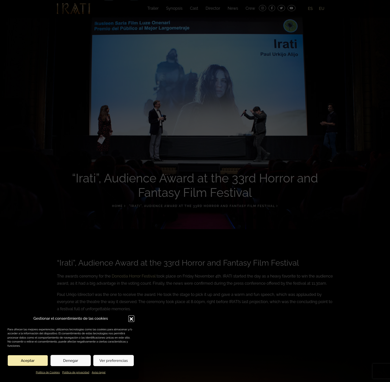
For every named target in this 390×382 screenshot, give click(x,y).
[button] (131, 318)
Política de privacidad (75, 372)
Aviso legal (98, 372)
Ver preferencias (113, 360)
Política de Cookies (48, 372)
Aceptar (28, 360)
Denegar (70, 360)
